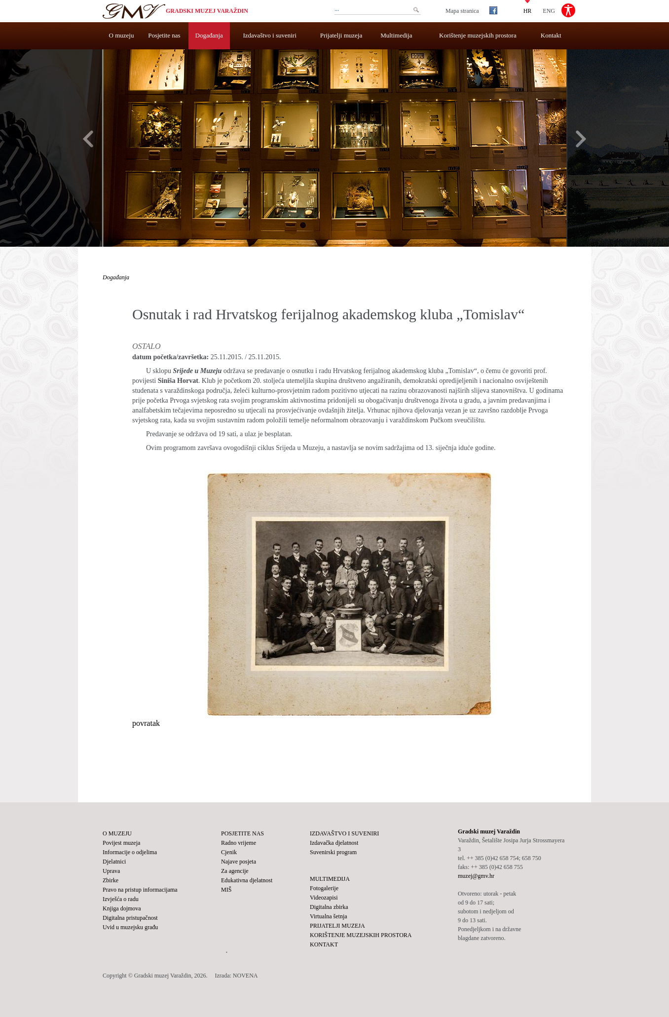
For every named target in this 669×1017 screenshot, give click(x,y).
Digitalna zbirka (329, 907)
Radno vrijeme (238, 842)
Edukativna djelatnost (246, 880)
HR (527, 10)
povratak (146, 723)
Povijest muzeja (121, 842)
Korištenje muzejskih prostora (478, 35)
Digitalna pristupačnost (130, 917)
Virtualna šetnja (328, 916)
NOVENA (245, 975)
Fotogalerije (324, 888)
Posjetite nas (164, 35)
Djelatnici (114, 861)
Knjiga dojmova (122, 908)
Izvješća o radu (121, 899)
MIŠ (226, 889)
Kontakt (551, 35)
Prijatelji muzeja (341, 35)
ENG (549, 10)
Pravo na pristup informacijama (140, 889)
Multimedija (396, 35)
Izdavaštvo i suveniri (270, 35)
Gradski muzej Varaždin (207, 10)
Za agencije (235, 870)
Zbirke (110, 880)
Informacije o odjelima (130, 852)
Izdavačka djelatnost (334, 842)
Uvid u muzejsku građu (130, 927)
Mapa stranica (462, 10)
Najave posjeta (238, 861)
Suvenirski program (333, 852)
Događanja (209, 35)
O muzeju (121, 35)
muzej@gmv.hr (476, 875)
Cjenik (229, 852)
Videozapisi (324, 897)
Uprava (111, 870)
